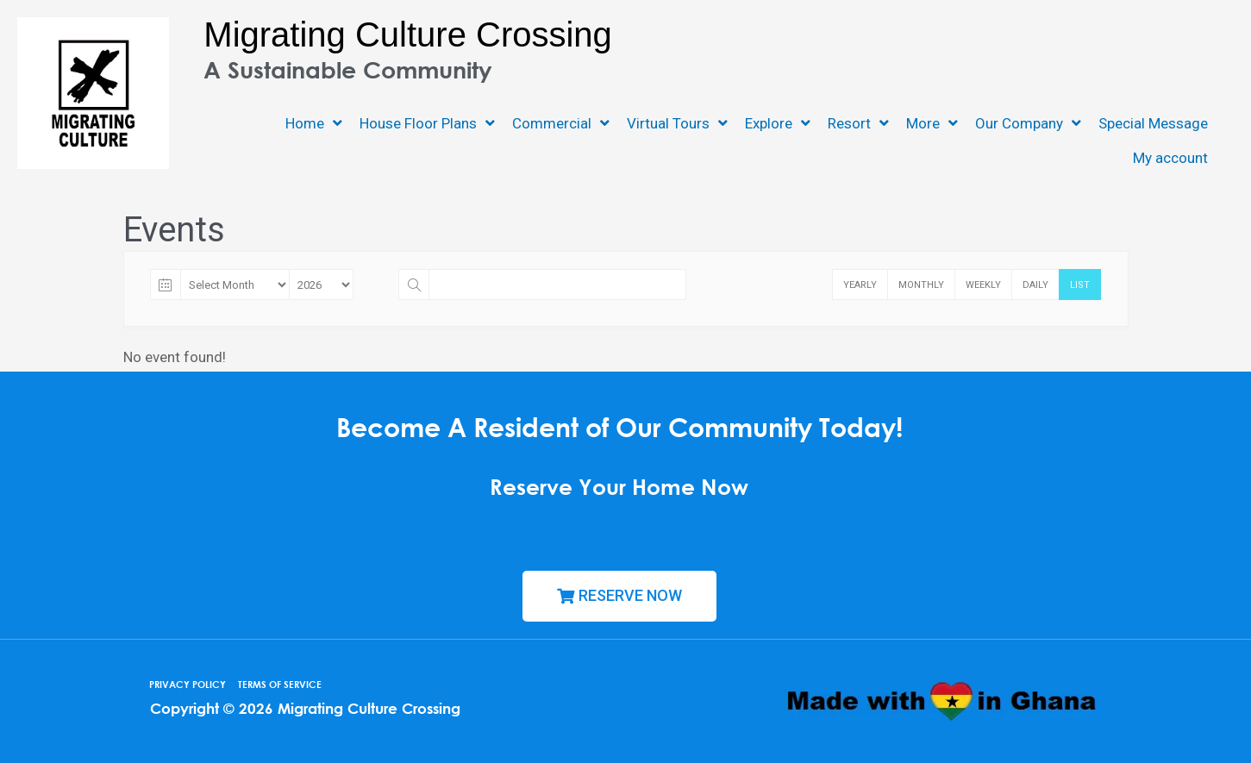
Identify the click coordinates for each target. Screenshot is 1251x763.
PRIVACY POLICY (187, 684)
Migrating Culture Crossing (407, 34)
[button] (619, 596)
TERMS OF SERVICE (280, 684)
